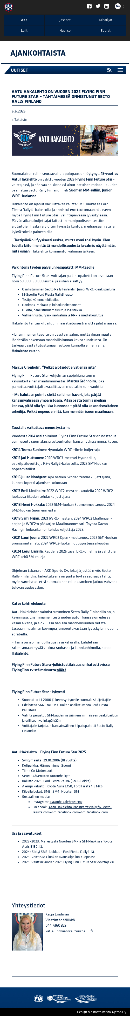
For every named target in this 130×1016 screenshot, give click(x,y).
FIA (37, 999)
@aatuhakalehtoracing (66, 802)
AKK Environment (48, 999)
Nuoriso (65, 30)
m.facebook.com (95, 812)
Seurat (106, 30)
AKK (24, 20)
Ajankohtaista (38, 53)
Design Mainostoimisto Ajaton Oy (101, 1012)
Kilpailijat (105, 20)
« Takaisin (19, 119)
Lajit (24, 30)
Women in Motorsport (58, 999)
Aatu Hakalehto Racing (66, 807)
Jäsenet (65, 20)
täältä (61, 670)
